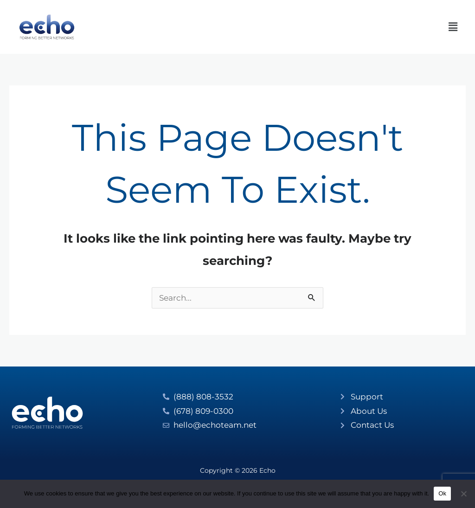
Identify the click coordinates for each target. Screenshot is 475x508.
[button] (453, 27)
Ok (442, 493)
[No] (463, 493)
